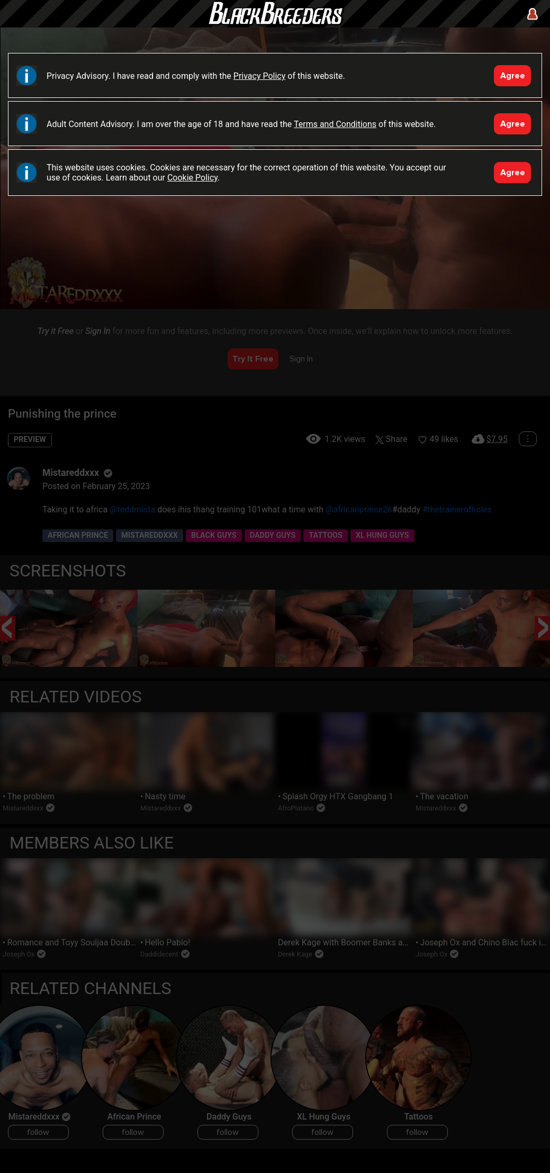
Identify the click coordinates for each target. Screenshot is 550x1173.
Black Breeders (275, 24)
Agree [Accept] (512, 75)
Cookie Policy (192, 178)
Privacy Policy (259, 76)
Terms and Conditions (335, 124)
